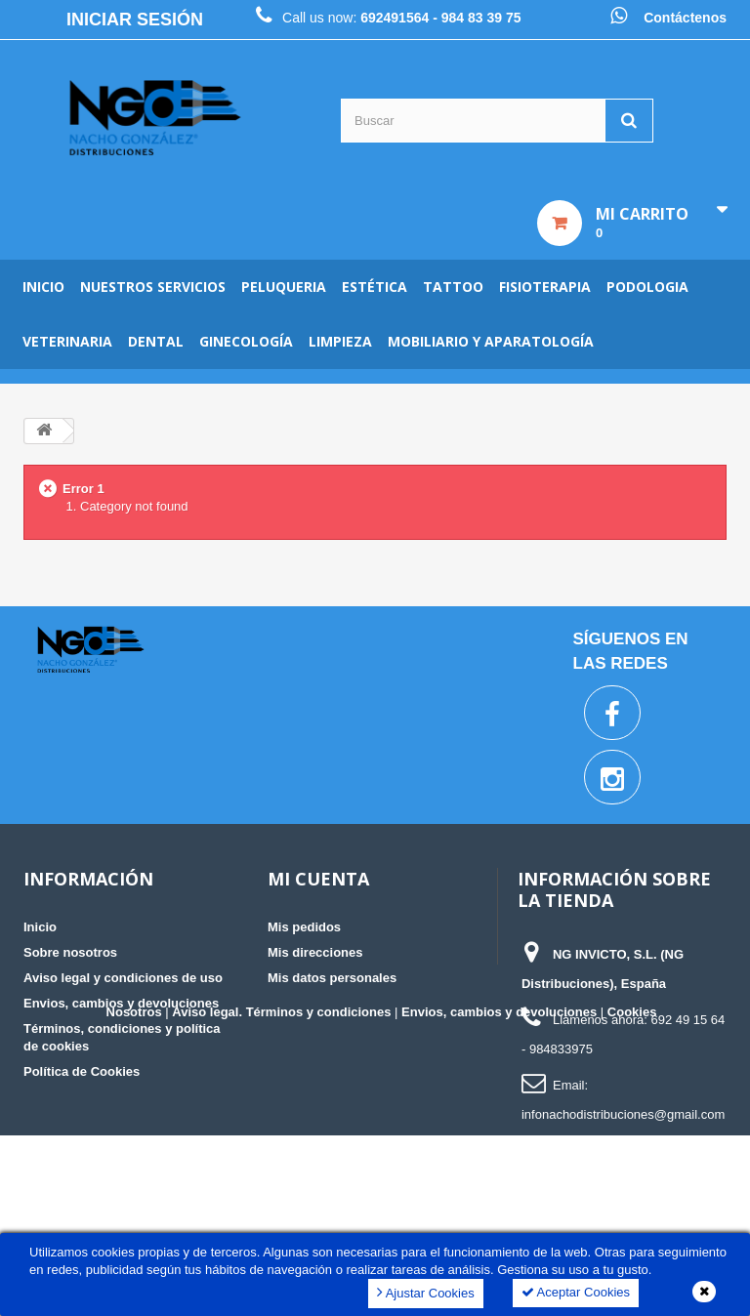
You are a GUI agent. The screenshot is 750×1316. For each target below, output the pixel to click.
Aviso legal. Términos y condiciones (281, 1192)
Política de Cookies (81, 1071)
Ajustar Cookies (426, 1292)
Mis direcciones (315, 952)
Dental (156, 341)
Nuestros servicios (153, 286)
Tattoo (453, 286)
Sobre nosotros (70, 952)
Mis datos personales (332, 977)
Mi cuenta (318, 878)
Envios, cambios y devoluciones (121, 1003)
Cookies (632, 1192)
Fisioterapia (545, 286)
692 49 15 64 (687, 1019)
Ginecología (246, 341)
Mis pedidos (304, 927)
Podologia (647, 286)
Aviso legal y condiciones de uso (123, 977)
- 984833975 (557, 1049)
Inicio (43, 286)
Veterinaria (67, 341)
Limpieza (340, 341)
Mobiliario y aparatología (491, 341)
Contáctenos (685, 17)
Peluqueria (283, 286)
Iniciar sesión (134, 19)
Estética (374, 286)
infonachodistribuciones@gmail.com (623, 1114)
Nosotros (134, 1192)
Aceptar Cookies (575, 1292)
